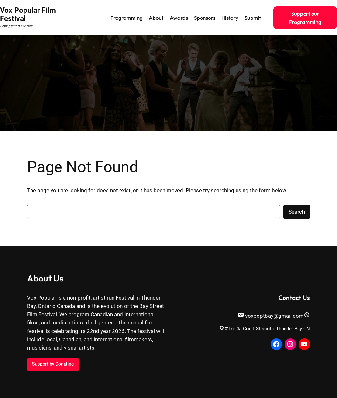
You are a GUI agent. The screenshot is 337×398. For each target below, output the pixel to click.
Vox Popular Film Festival (28, 14)
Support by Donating (53, 364)
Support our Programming (305, 17)
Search (296, 212)
